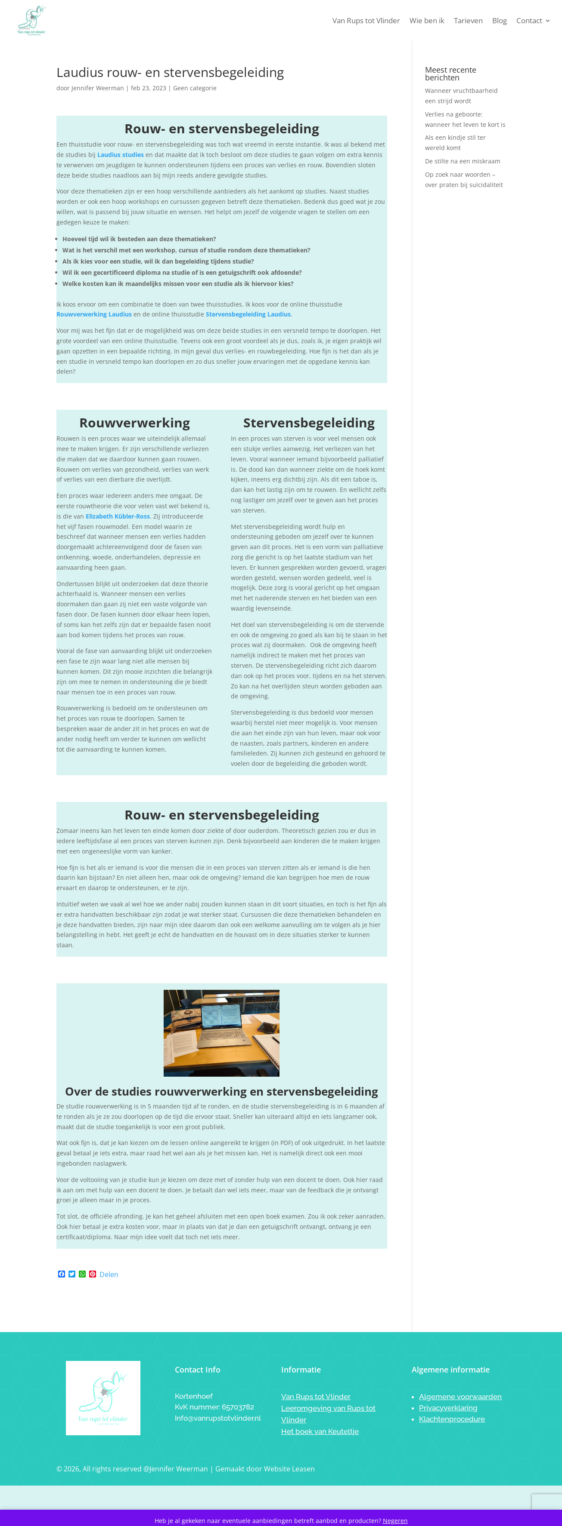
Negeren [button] (395, 1521)
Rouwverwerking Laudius (94, 314)
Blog (499, 20)
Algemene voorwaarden (460, 1396)
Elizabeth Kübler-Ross (118, 516)
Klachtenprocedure (452, 1419)
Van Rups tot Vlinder (366, 20)
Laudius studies (120, 154)
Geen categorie (195, 88)
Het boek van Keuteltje (320, 1431)
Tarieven (468, 20)
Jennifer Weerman (97, 88)
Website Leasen (289, 1469)
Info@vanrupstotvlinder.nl (218, 1418)
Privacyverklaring (448, 1407)
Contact (529, 20)
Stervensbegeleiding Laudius (248, 314)
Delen (108, 1274)
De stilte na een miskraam (462, 161)
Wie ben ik (427, 20)
